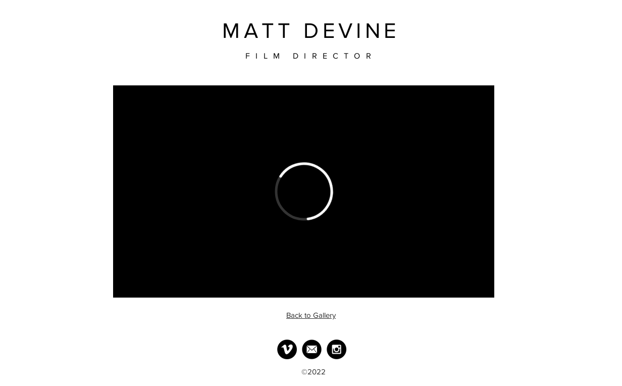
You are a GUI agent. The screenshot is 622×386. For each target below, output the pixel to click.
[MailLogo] (312, 349)
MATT (258, 30)
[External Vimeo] (303, 191)
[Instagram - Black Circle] (336, 349)
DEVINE (351, 30)
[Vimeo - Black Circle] (287, 349)
